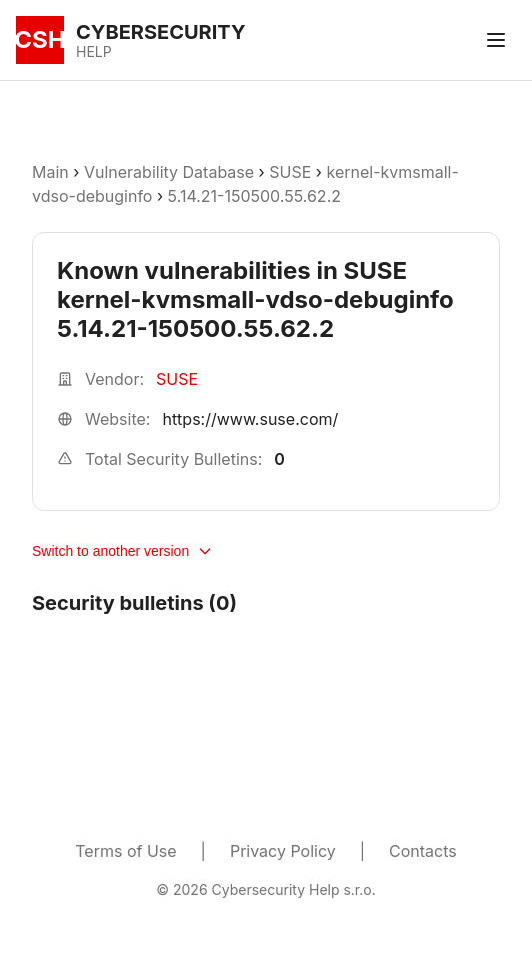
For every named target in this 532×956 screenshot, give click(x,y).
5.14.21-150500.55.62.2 (254, 196)
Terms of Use (125, 851)
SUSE (290, 172)
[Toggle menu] (496, 40)
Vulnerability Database (169, 172)
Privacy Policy (283, 851)
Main (50, 172)
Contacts (423, 851)
